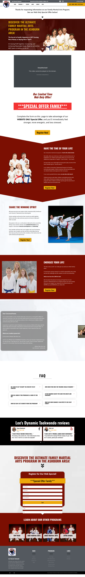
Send (42, 504)
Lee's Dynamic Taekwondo (16, 1)
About (32, 4)
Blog (43, 4)
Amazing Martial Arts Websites (72, 575)
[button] (10, 434)
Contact (37, 4)
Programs (21, 4)
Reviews (27, 4)
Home (15, 4)
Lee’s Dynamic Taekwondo (13, 561)
